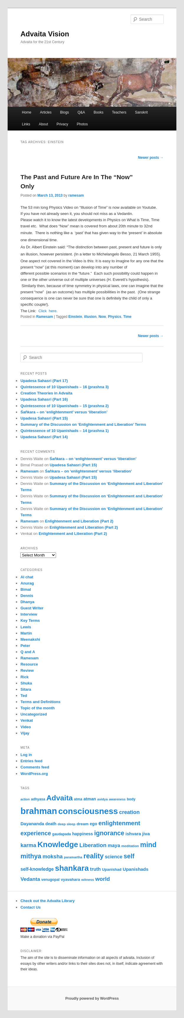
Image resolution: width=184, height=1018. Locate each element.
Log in (26, 754)
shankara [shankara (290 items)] (72, 868)
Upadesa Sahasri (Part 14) (44, 437)
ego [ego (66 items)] (93, 823)
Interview (28, 614)
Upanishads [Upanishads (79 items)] (135, 869)
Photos (82, 124)
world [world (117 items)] (102, 879)
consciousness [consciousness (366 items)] (88, 811)
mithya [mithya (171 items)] (30, 856)
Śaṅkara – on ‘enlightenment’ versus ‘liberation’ (63, 412)
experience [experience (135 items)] (35, 833)
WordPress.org (34, 773)
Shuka (26, 683)
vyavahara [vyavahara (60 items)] (70, 879)
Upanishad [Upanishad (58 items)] (111, 869)
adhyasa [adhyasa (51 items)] (38, 799)
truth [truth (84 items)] (95, 869)
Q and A (27, 652)
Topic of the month (37, 708)
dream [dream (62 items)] (83, 824)
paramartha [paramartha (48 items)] (73, 857)
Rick (24, 677)
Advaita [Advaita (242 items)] (59, 798)
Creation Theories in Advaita (46, 393)
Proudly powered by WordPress (92, 998)
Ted (23, 695)
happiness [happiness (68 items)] (82, 833)
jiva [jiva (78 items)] (146, 833)
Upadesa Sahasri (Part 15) (44, 418)
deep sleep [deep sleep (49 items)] (66, 824)
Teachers (119, 112)
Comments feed (34, 767)
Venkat (26, 720)
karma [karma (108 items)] (28, 845)
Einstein (75, 317)
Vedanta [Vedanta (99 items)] (30, 879)
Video (25, 727)
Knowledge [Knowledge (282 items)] (57, 844)
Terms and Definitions (40, 702)
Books (98, 112)
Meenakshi (30, 639)
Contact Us (30, 907)
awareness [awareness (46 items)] (117, 799)
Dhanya (27, 602)
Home (26, 112)
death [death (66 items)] (51, 823)
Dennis (26, 595)
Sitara (25, 689)
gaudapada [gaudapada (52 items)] (61, 834)
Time (127, 317)
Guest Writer (31, 608)
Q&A (81, 112)
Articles (45, 112)
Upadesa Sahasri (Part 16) (44, 399)
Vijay (24, 733)
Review (27, 670)
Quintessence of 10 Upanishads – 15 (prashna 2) (64, 406)
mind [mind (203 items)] (148, 845)
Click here (47, 311)
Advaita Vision (44, 34)
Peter (25, 645)
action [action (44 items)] (24, 799)
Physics (114, 317)
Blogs (64, 112)
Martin (26, 633)
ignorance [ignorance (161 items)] (109, 833)
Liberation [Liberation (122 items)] (92, 845)
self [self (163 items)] (129, 856)
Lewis (25, 627)
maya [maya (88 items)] (114, 845)
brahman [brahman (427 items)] (38, 811)
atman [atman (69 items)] (89, 799)
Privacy (62, 124)
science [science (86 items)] (113, 856)
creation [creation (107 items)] (129, 812)
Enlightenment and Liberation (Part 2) (79, 521)
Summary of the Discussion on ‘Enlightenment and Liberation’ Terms (83, 424)
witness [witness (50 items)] (87, 880)
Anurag (27, 583)
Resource (29, 664)
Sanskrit (141, 112)
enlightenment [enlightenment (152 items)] (119, 823)
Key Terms (30, 620)
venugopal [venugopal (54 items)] (50, 880)
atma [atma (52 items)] (78, 799)
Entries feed (31, 761)
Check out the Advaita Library (47, 901)
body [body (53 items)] (131, 799)
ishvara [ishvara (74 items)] (133, 833)
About (43, 124)
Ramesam (44, 317)
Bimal (25, 589)
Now (102, 317)
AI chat (26, 577)
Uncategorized (33, 714)
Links (26, 124)
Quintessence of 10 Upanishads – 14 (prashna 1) (64, 430)
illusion (90, 317)
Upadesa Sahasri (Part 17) (44, 380)
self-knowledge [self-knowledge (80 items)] (37, 869)
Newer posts (151, 158)
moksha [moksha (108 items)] (52, 857)
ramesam (76, 195)
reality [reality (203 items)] (93, 856)
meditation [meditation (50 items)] (130, 846)
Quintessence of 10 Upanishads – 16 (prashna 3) (64, 387)
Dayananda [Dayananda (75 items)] (32, 823)
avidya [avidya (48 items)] (102, 799)
